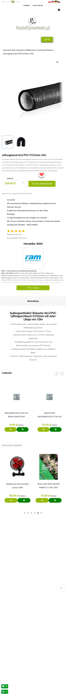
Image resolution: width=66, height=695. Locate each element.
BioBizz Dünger (11, 641)
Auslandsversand (11, 658)
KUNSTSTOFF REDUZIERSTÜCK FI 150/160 (49, 415)
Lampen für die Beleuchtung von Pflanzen (20, 608)
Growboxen (10, 628)
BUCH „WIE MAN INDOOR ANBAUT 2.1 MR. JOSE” (49, 486)
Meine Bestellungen (12, 651)
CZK (3, 2)
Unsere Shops (10, 596)
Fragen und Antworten (13, 612)
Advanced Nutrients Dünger (15, 635)
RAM (39, 243)
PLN (13, 2)
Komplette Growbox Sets (14, 631)
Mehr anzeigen (33, 288)
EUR (8, 2)
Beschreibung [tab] (33, 301)
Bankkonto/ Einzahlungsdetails (16, 664)
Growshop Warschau (13, 605)
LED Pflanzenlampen (13, 638)
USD (18, 2)
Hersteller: (33, 243)
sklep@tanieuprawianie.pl (18, 585)
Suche (47, 39)
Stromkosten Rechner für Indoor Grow (19, 622)
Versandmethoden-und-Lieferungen (18, 661)
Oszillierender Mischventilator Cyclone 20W (17, 486)
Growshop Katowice (12, 599)
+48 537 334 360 (37, 5)
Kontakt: (26, 5)
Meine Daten (10, 654)
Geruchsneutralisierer (13, 625)
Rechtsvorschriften (12, 667)
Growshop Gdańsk (12, 602)
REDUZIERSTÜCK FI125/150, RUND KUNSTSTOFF (16, 415)
